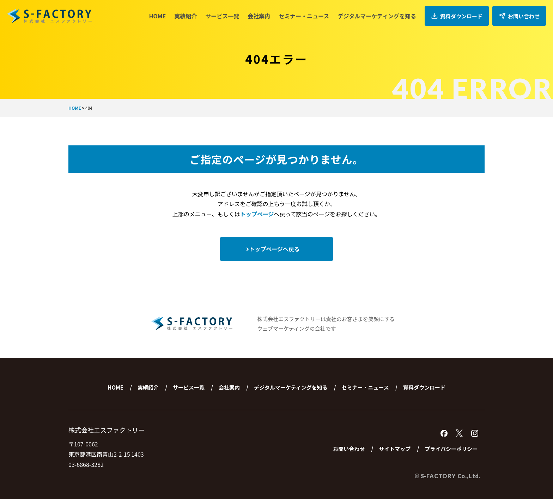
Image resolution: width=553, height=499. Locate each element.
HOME (157, 16)
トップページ (257, 214)
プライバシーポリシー (451, 448)
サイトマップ (395, 448)
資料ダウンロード (456, 16)
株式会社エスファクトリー (49, 16)
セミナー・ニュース (304, 16)
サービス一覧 (222, 16)
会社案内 (259, 16)
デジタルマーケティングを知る (377, 16)
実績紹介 (185, 16)
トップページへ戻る (273, 249)
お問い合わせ (519, 16)
